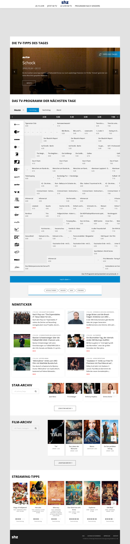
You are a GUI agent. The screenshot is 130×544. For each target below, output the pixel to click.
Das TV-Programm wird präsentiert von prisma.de (100, 274)
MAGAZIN (63, 290)
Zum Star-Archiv (65, 408)
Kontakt (115, 536)
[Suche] (25, 391)
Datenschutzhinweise (94, 536)
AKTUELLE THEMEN (51, 290)
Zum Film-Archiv (65, 463)
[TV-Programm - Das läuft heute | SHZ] (65, 2)
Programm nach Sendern (87, 6)
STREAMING (80, 290)
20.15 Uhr (39, 6)
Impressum (107, 536)
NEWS (71, 290)
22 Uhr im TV (66, 6)
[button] (64, 89)
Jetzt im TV (52, 6)
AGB (83, 536)
